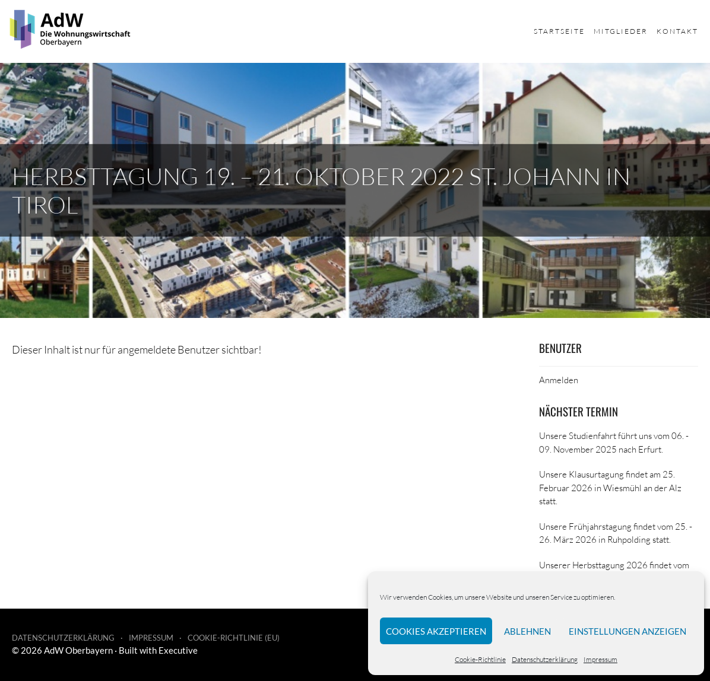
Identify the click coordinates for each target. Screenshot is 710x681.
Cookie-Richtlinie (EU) (234, 637)
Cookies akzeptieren (436, 631)
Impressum (600, 659)
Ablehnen (527, 631)
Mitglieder (621, 31)
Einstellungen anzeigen (627, 631)
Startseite (559, 31)
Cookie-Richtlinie (480, 659)
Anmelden (558, 379)
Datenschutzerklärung (545, 659)
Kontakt (677, 31)
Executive (178, 650)
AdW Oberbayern (78, 650)
